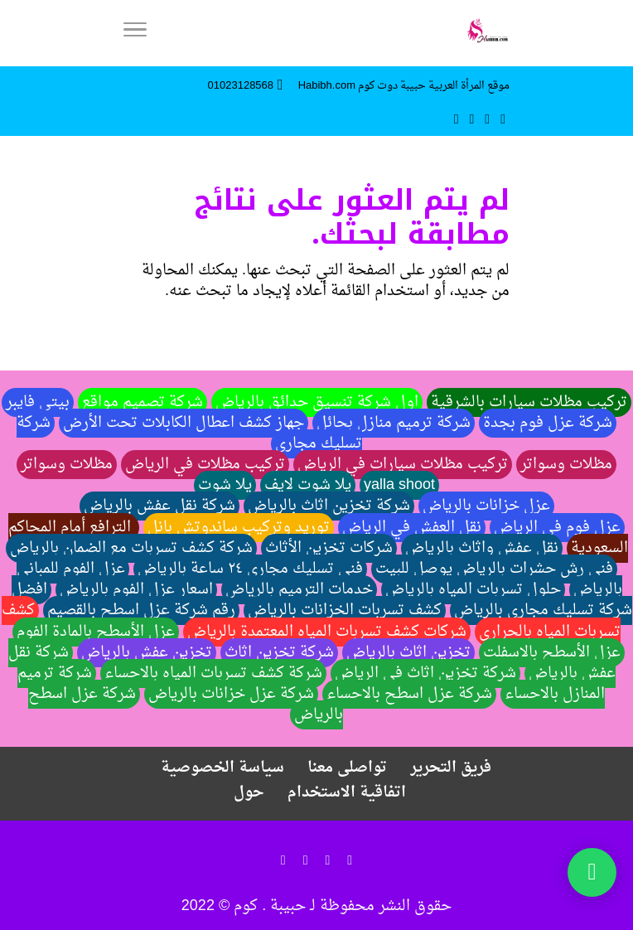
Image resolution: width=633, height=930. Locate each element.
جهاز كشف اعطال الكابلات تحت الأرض (183, 423)
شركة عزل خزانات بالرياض (231, 694)
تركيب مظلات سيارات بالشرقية (529, 402)
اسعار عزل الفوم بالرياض (136, 589)
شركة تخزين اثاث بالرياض (329, 506)
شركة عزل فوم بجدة (547, 423)
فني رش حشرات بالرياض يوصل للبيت (494, 569)
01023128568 (241, 85)
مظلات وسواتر (566, 464)
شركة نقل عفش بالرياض (159, 506)
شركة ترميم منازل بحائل (393, 423)
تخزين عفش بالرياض (146, 652)
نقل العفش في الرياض (412, 527)
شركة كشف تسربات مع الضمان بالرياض (131, 548)
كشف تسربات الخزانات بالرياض (345, 610)
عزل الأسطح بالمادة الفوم (95, 632)
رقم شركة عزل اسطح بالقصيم (141, 610)
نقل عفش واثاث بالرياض (482, 548)
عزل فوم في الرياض (557, 527)
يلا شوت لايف (307, 485)
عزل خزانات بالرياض (486, 506)
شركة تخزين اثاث (279, 652)
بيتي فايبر (38, 402)
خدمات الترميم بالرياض (299, 589)
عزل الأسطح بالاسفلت (552, 652)
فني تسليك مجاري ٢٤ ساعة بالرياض (250, 569)
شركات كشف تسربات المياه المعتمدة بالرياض (327, 632)
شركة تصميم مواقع (142, 402)
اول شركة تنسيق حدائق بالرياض (317, 402)
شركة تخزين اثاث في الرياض (425, 673)
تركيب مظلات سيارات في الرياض (402, 464)
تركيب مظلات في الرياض (205, 464)
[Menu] (135, 33)
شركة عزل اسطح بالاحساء (409, 694)
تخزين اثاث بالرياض (408, 652)
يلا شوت (225, 485)
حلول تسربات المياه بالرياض (473, 589)
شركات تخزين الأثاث (329, 548)
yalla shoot (399, 485)
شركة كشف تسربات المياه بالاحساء (213, 673)
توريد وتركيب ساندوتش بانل (238, 527)
